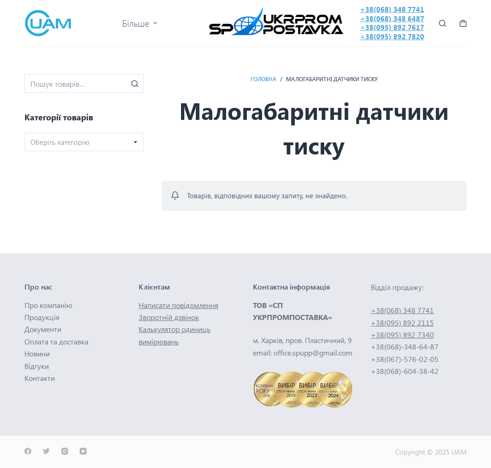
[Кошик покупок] (463, 23)
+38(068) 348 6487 (392, 18)
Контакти (39, 378)
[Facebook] (27, 451)
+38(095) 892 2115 (402, 322)
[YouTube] (83, 451)
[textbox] (84, 142)
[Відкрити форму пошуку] (442, 23)
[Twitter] (46, 451)
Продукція (41, 317)
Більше (140, 23)
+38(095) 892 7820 (392, 36)
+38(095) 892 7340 (402, 334)
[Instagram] (64, 451)
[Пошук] (134, 83)
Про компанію (48, 305)
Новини (37, 353)
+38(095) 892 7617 (392, 27)
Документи (42, 329)
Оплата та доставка (56, 341)
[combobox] (84, 142)
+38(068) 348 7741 (392, 9)
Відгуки (36, 366)
